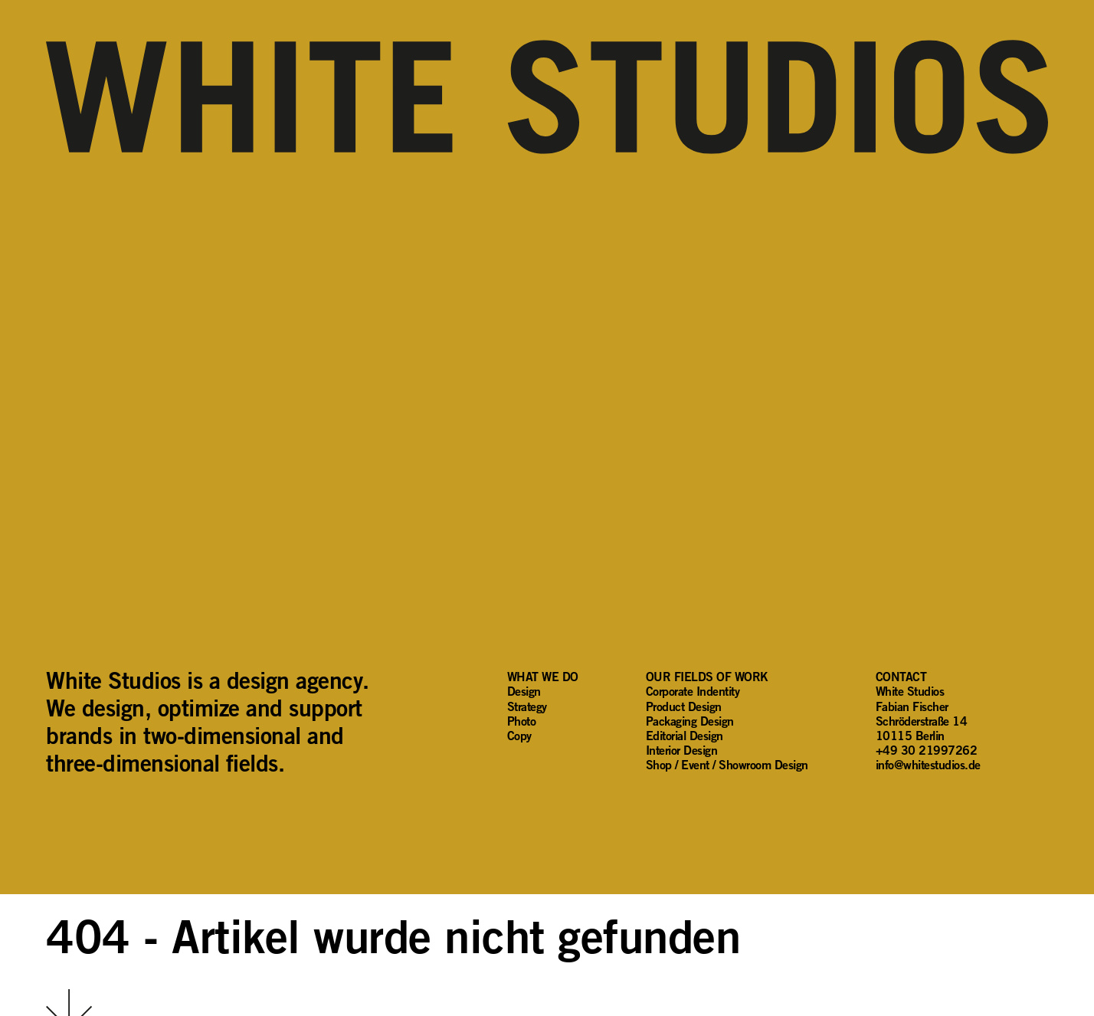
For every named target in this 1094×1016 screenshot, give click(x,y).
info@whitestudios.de (928, 764)
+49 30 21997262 (927, 750)
